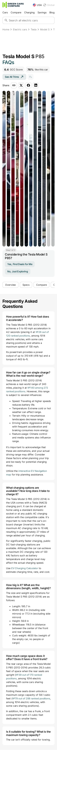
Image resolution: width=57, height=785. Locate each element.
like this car (38, 70)
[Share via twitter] (21, 85)
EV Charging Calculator (24, 568)
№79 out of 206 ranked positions (31, 698)
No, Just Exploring (17, 271)
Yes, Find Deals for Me (19, 264)
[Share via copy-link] (14, 85)
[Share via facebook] (28, 85)
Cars (5, 12)
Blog (52, 12)
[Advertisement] (28, 43)
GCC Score (13, 70)
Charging (29, 12)
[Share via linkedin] (36, 85)
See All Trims (14, 77)
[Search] (6, 20)
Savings (42, 12)
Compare (16, 12)
